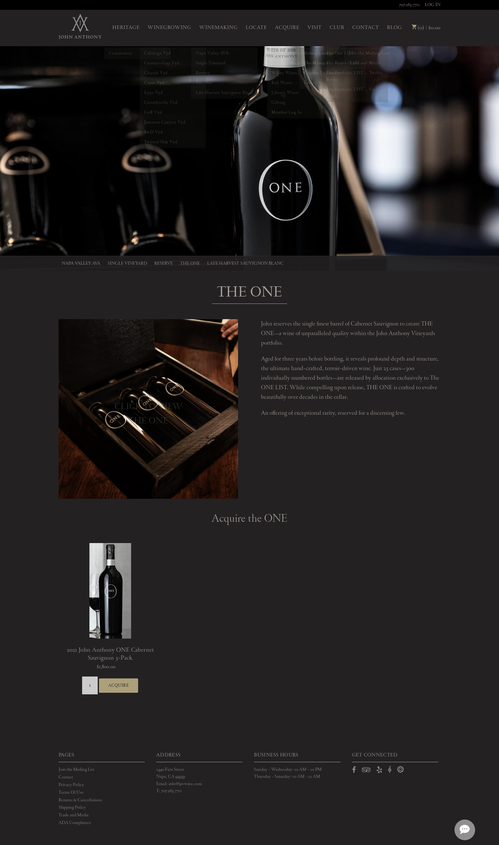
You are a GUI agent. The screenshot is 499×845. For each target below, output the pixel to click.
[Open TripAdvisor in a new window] (366, 767)
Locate (256, 28)
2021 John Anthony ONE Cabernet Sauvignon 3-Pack (110, 654)
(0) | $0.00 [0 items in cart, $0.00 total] (425, 28)
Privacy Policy (71, 781)
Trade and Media (73, 812)
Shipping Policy (72, 804)
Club (337, 28)
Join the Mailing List (76, 766)
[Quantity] (90, 683)
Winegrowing (169, 28)
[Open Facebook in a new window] (354, 767)
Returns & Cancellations (80, 796)
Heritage (126, 28)
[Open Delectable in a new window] (400, 766)
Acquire (287, 28)
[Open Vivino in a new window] (390, 766)
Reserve (163, 263)
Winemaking (218, 28)
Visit (314, 28)
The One (190, 263)
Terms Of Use (71, 789)
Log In (432, 5)
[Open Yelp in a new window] (379, 767)
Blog (394, 28)
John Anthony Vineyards (80, 27)
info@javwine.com (185, 780)
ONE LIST (274, 387)
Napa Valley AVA (81, 263)
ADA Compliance (75, 819)
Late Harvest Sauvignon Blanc (245, 263)
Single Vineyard (127, 263)
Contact (365, 28)
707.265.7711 (409, 5)
